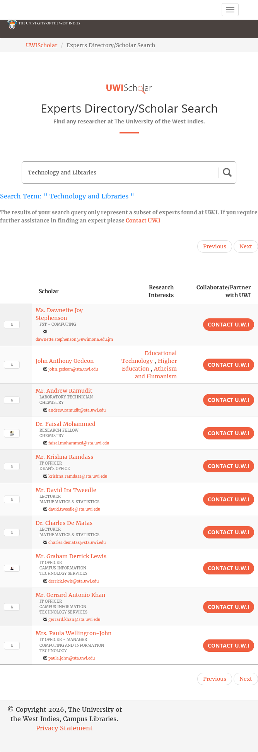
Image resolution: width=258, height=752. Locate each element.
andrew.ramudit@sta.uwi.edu (77, 410)
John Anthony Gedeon (65, 360)
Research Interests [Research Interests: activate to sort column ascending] (161, 291)
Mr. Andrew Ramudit (64, 390)
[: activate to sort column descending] (16, 291)
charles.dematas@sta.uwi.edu (77, 542)
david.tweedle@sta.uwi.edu (74, 509)
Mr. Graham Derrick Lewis (71, 556)
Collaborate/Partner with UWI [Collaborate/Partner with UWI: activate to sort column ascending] (223, 291)
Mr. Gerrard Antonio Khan (70, 594)
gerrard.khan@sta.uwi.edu (74, 619)
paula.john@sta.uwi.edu (71, 658)
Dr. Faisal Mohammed (66, 423)
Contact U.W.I (143, 220)
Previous (214, 246)
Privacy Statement (64, 728)
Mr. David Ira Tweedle (66, 490)
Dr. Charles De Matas (64, 523)
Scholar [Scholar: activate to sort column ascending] (49, 291)
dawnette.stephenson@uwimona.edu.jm (74, 339)
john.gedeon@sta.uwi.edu (73, 369)
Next (245, 246)
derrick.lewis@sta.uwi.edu (73, 581)
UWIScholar (41, 45)
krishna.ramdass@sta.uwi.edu (77, 476)
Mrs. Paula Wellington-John (73, 633)
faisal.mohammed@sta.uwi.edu (78, 443)
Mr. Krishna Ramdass (64, 456)
